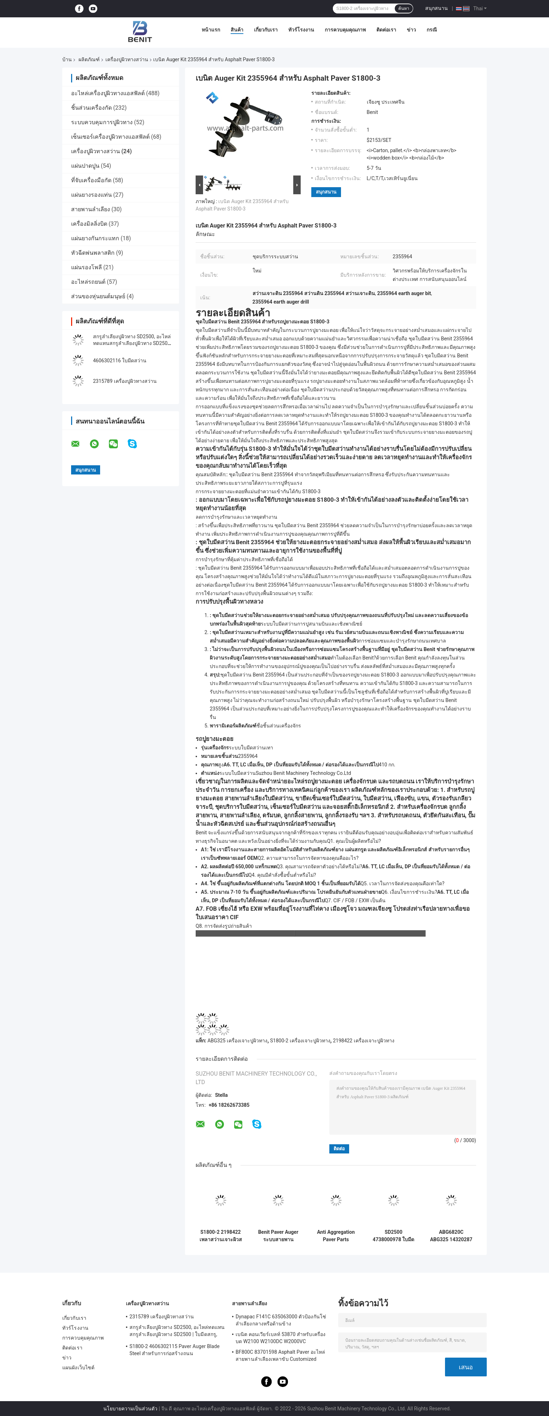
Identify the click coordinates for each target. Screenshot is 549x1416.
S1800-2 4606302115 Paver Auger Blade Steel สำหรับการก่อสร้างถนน (174, 1349)
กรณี (432, 30)
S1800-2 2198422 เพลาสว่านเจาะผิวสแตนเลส (221, 1236)
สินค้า (237, 30)
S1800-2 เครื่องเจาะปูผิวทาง (300, 1040)
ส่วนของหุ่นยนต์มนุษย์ (98, 296)
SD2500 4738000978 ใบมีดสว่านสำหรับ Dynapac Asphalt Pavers (394, 1236)
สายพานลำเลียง (90, 209)
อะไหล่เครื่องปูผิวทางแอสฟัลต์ (108, 93)
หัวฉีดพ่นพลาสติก (93, 252)
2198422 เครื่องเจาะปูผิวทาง (363, 1040)
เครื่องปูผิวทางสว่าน (126, 59)
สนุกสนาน (436, 8)
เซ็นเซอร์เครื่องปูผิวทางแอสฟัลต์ (110, 136)
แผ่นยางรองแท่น (91, 194)
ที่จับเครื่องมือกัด (91, 180)
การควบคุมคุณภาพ (345, 30)
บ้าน (67, 59)
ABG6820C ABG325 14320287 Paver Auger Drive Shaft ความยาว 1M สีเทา (451, 1236)
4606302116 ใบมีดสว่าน (119, 360)
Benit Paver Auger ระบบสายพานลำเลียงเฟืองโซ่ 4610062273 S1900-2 (278, 1236)
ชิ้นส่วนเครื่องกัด (91, 107)
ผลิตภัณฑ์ (89, 59)
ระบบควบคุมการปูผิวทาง (102, 122)
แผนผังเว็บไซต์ (78, 1367)
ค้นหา (403, 8)
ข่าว (411, 30)
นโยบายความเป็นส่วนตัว (130, 1408)
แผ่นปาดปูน (85, 165)
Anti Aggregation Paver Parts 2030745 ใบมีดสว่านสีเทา (336, 1236)
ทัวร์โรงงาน (301, 30)
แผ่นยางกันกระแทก (95, 238)
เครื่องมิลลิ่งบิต (89, 223)
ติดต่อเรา (386, 30)
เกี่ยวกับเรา (266, 30)
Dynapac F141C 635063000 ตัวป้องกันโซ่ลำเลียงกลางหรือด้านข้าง (281, 1320)
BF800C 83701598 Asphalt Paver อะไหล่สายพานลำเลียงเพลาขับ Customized (280, 1355)
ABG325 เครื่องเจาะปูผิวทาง (237, 1040)
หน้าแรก (211, 30)
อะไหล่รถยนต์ (88, 281)
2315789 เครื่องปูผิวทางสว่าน (125, 381)
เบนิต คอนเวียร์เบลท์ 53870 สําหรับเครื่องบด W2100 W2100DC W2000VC (280, 1337)
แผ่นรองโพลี (86, 267)
